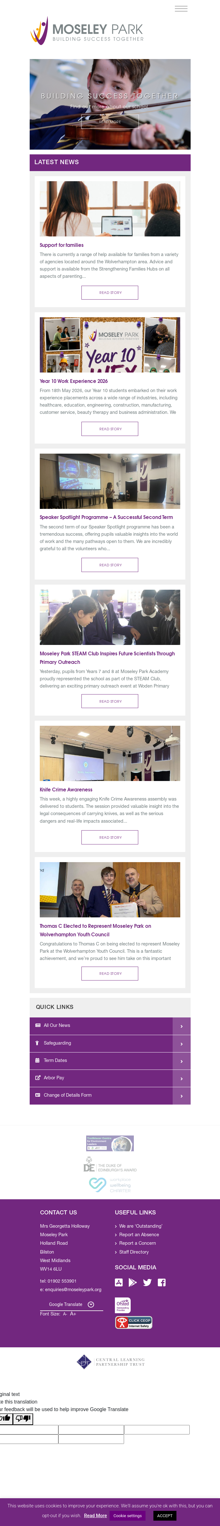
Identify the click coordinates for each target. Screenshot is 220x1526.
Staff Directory (134, 1252)
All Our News (52, 1025)
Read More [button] (110, 121)
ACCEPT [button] (165, 1515)
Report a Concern (137, 1244)
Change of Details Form (63, 1095)
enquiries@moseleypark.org (73, 1290)
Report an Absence (139, 1235)
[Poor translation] (23, 1419)
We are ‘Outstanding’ (141, 1227)
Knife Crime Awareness (66, 789)
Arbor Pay (49, 1078)
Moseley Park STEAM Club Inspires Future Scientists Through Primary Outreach (108, 657)
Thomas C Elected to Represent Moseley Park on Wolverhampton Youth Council (96, 930)
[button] (109, 293)
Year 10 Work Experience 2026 (74, 380)
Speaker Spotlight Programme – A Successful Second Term (107, 517)
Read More (95, 1515)
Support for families (62, 244)
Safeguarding (53, 1043)
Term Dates (51, 1060)
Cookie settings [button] (127, 1515)
